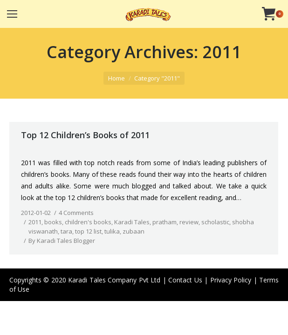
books (53, 222)
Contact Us (185, 279)
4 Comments (76, 212)
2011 (34, 222)
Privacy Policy (230, 279)
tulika (112, 231)
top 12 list (88, 231)
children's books (88, 222)
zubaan (133, 231)
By (61, 240)
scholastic (215, 222)
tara (66, 231)
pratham (164, 222)
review (189, 222)
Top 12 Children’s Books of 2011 (85, 135)
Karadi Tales (132, 222)
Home (116, 78)
